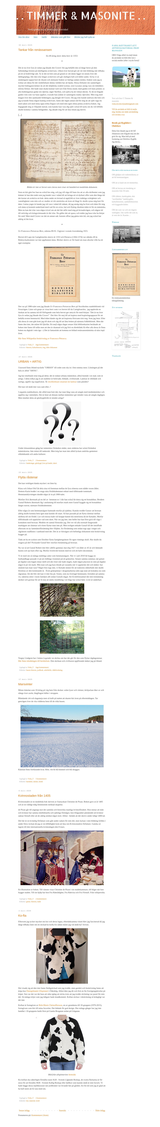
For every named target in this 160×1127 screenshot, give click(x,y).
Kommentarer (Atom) (39, 1115)
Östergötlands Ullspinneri (37, 991)
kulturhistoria (37, 347)
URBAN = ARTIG (30, 361)
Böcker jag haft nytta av (84, 37)
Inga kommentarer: (42, 345)
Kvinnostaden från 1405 (34, 795)
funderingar (30, 463)
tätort (55, 463)
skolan (35, 782)
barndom (29, 782)
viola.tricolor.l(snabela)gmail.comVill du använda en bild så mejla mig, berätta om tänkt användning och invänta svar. (125, 109)
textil (38, 1101)
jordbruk (40, 670)
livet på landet (47, 463)
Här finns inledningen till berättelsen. (34, 661)
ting (44, 347)
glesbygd (38, 463)
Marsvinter (25, 684)
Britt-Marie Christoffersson (50, 1005)
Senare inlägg (24, 1111)
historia (29, 347)
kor (27, 1101)
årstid (41, 782)
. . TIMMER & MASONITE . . (80, 15)
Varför (44, 37)
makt (39, 902)
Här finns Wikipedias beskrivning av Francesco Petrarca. (42, 338)
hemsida (72, 1074)
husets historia (31, 670)
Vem (35, 37)
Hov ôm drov (23, 37)
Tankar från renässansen (35, 50)
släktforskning (57, 670)
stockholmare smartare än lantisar (62, 381)
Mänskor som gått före (60, 37)
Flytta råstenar (28, 477)
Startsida (62, 1111)
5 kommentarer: (41, 779)
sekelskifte (48, 670)
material (32, 1101)
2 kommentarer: (41, 460)
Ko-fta (22, 915)
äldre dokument (51, 347)
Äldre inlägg (100, 1111)
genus (28, 902)
